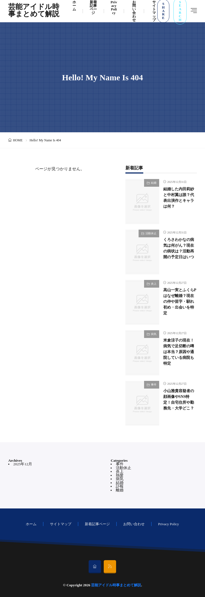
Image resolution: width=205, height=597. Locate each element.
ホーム (31, 524)
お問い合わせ (134, 524)
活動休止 (150, 233)
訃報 (119, 486)
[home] (95, 566)
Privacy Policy (168, 524)
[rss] (110, 566)
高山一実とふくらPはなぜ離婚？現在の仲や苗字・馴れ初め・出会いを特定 (179, 301)
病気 (153, 333)
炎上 (153, 283)
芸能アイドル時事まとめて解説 (33, 11)
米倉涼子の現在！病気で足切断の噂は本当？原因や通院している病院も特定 (178, 351)
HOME (18, 140)
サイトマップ (60, 524)
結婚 (153, 182)
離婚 (119, 490)
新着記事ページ (97, 524)
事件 (153, 384)
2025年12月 (22, 464)
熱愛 (119, 475)
